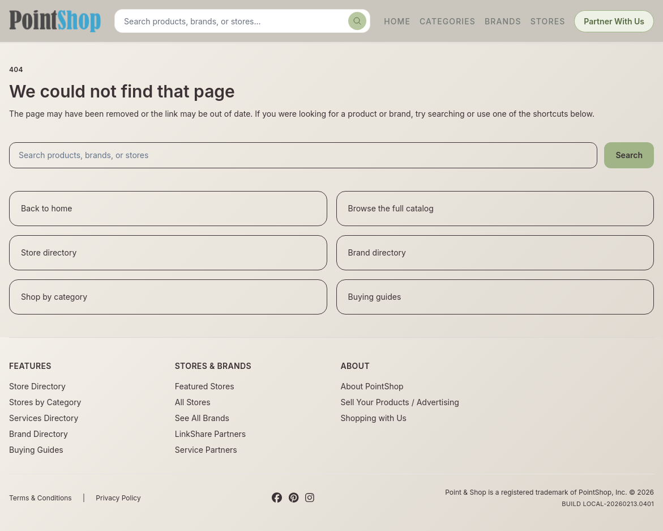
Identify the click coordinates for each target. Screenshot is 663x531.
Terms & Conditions (40, 498)
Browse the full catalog (391, 208)
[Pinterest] (293, 498)
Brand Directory (38, 434)
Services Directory (43, 418)
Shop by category (54, 296)
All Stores (193, 402)
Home (397, 21)
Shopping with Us (374, 418)
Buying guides (374, 296)
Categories (448, 21)
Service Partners (206, 449)
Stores (548, 21)
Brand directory (377, 252)
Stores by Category (45, 402)
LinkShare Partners (210, 434)
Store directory (48, 252)
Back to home (46, 208)
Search (629, 155)
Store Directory (37, 386)
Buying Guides (36, 449)
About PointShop (372, 386)
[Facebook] (277, 498)
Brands (503, 21)
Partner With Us (614, 21)
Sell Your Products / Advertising (400, 402)
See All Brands (202, 418)
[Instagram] (309, 498)
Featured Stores (204, 386)
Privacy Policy (118, 498)
